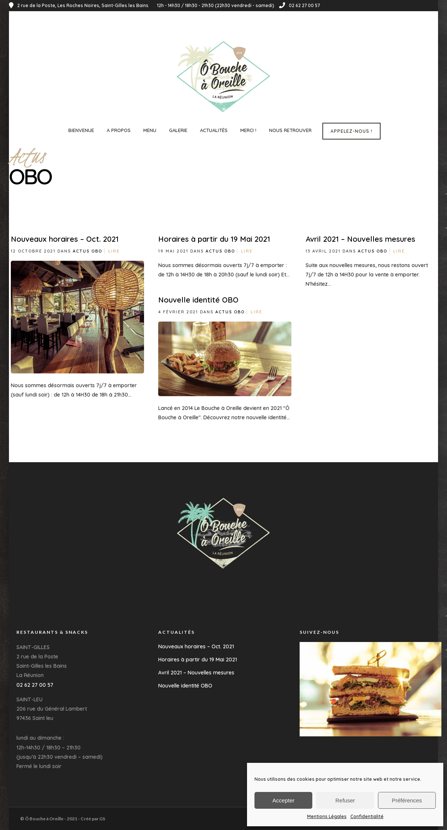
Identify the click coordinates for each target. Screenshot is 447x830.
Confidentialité (367, 816)
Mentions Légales (327, 816)
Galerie (178, 130)
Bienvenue (81, 130)
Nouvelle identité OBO (198, 299)
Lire (114, 251)
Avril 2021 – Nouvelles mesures (360, 239)
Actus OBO (87, 251)
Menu (149, 130)
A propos (119, 130)
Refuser (345, 800)
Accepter (283, 800)
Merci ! (248, 130)
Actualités (214, 130)
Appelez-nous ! (351, 131)
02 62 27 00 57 (299, 5)
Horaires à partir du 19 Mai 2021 (214, 239)
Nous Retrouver (290, 130)
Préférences (407, 800)
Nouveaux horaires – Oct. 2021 (65, 239)
